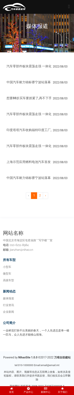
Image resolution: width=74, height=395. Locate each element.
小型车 (7, 266)
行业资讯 (8, 305)
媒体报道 (8, 298)
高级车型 (8, 280)
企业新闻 (8, 311)
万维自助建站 (62, 357)
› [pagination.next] (45, 195)
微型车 (7, 273)
